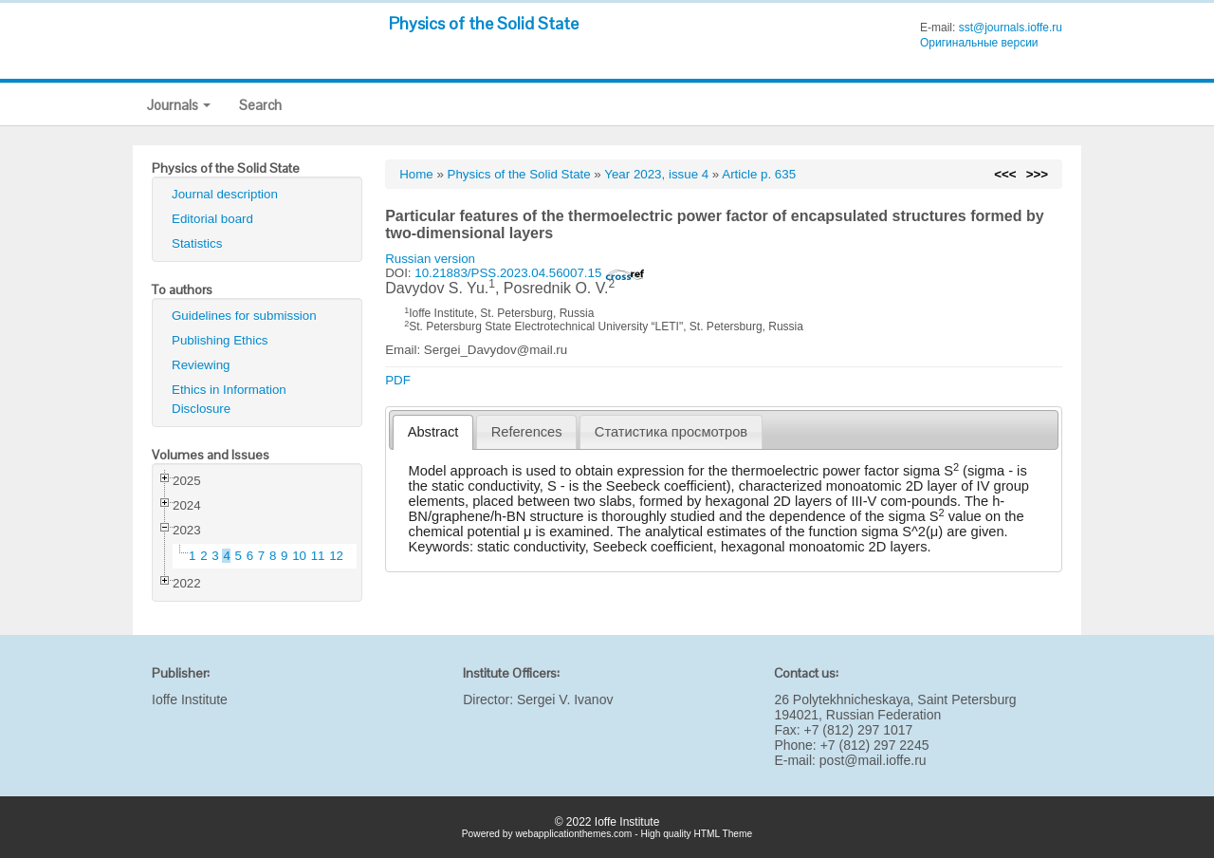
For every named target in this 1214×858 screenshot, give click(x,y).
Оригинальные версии (979, 42)
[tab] (433, 432)
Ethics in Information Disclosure (229, 399)
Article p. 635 (759, 174)
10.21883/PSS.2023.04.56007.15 (529, 273)
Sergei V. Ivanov (565, 699)
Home (416, 174)
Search (260, 105)
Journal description (225, 194)
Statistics (197, 243)
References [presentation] (526, 431)
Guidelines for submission (244, 315)
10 (299, 556)
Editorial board (212, 219)
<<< (1005, 174)
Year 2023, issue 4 (656, 174)
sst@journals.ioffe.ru (1010, 27)
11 (318, 556)
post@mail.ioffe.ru (873, 760)
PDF (398, 380)
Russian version (430, 259)
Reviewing (201, 365)
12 (336, 556)
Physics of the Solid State (484, 23)
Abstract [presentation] (433, 431)
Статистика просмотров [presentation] (671, 431)
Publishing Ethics (220, 340)
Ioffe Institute (190, 699)
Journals (179, 105)
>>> (1037, 174)
